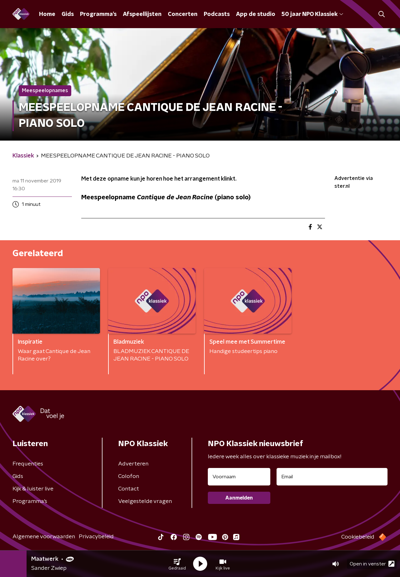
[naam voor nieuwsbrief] (239, 476)
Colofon (128, 476)
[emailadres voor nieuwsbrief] (332, 476)
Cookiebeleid (357, 537)
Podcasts (217, 14)
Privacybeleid (96, 537)
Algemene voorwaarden (43, 537)
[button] (177, 564)
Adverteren (133, 464)
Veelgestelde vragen (145, 501)
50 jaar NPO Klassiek (312, 14)
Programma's (98, 14)
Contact (128, 489)
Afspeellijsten (142, 14)
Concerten (183, 14)
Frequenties (27, 464)
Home (47, 14)
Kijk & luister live (32, 489)
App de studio (255, 14)
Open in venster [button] (372, 564)
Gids (68, 14)
